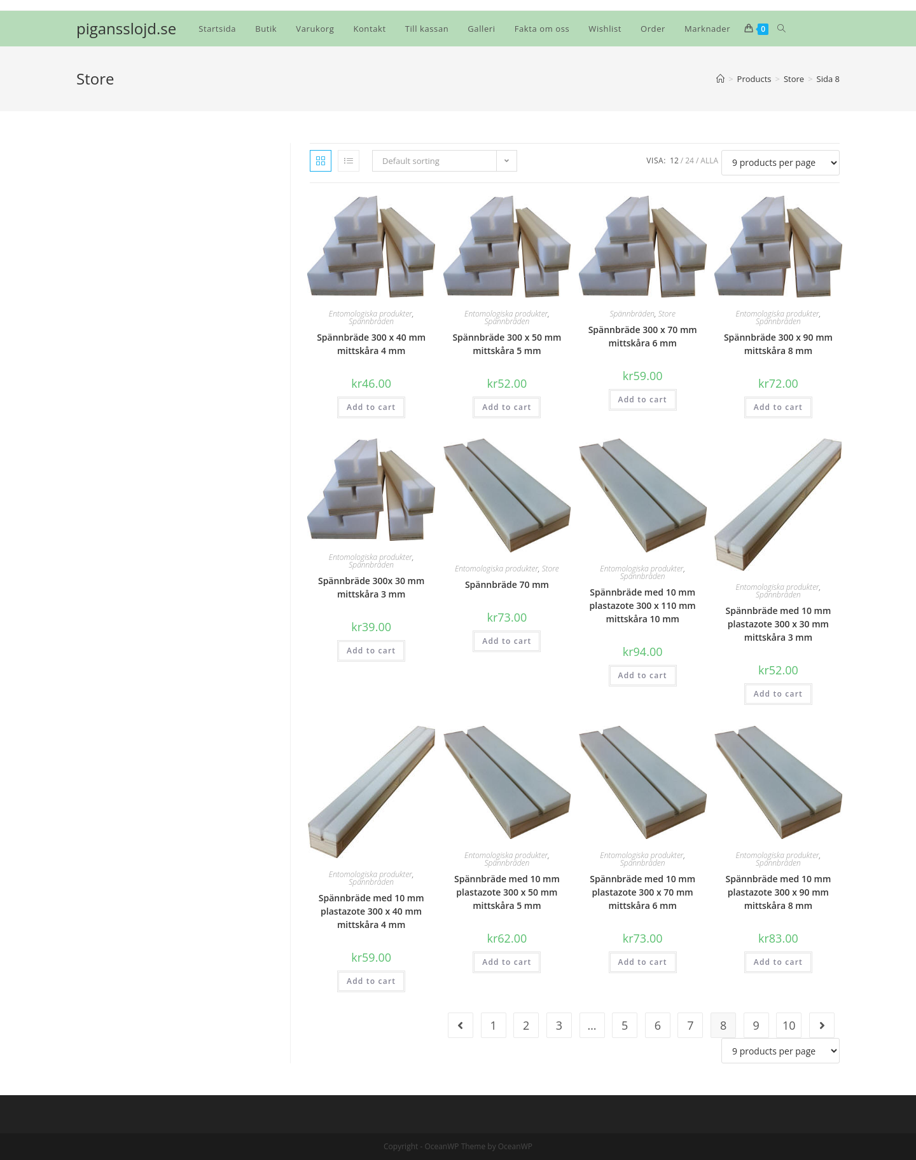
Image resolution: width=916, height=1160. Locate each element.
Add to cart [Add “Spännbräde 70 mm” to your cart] (506, 641)
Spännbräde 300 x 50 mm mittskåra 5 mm (506, 344)
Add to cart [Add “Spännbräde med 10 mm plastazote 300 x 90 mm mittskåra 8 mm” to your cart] (778, 962)
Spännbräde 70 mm (507, 584)
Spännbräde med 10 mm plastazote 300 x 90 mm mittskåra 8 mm (778, 892)
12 (674, 160)
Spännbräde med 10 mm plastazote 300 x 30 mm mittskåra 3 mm (778, 623)
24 (689, 160)
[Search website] (781, 28)
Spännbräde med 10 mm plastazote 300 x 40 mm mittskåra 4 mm (371, 911)
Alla (709, 160)
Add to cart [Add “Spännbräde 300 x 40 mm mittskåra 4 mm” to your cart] (371, 407)
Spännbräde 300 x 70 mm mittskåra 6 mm (642, 336)
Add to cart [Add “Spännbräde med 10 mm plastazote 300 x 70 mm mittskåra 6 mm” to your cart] (642, 962)
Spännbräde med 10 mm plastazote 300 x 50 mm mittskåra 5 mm (507, 892)
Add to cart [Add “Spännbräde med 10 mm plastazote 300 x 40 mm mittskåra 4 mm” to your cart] (371, 981)
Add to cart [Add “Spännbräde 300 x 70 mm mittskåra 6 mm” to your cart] (642, 399)
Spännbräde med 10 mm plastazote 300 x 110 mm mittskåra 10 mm (643, 605)
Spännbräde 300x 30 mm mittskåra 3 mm (371, 587)
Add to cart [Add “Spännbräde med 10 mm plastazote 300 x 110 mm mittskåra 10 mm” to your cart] (642, 675)
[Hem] (720, 79)
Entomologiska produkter (370, 313)
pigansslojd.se (126, 28)
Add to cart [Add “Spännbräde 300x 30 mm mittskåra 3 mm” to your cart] (371, 650)
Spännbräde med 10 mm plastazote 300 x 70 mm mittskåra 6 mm (642, 892)
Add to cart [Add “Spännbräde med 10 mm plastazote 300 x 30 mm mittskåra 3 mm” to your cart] (778, 693)
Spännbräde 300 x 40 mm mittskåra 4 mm (371, 344)
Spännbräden (371, 321)
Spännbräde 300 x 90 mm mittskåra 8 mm (778, 344)
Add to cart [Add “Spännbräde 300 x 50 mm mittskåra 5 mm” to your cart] (506, 407)
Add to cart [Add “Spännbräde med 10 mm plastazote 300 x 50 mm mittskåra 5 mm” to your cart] (506, 962)
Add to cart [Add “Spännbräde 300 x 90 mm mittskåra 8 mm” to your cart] (778, 407)
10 (789, 1025)
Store (667, 313)
